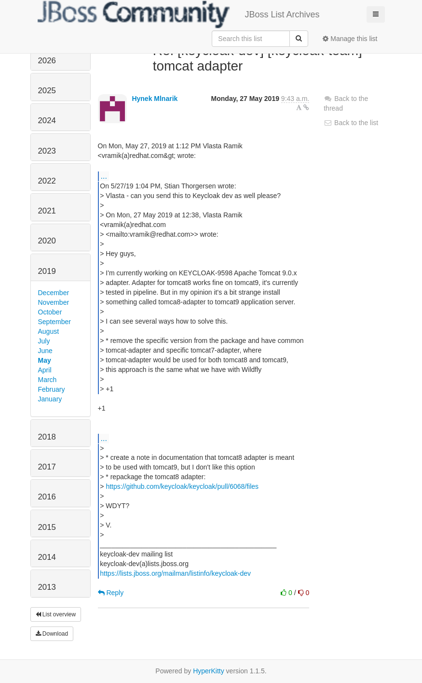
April (45, 370)
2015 (47, 527)
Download (52, 633)
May (44, 360)
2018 (47, 436)
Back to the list (351, 123)
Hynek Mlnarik (154, 98)
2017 (47, 466)
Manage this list (350, 39)
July (44, 341)
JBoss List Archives (179, 14)
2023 (47, 151)
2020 (47, 240)
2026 (47, 60)
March (47, 380)
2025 (47, 90)
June (45, 351)
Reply (111, 593)
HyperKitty (208, 671)
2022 (47, 180)
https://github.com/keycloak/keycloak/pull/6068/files (182, 486)
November (53, 302)
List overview (56, 614)
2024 (47, 120)
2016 (47, 496)
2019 (47, 271)
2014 (47, 557)
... (104, 175)
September (54, 322)
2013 (47, 587)
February (51, 389)
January (50, 399)
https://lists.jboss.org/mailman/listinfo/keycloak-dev (175, 573)
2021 (47, 210)
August (48, 331)
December (53, 293)
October (50, 312)
